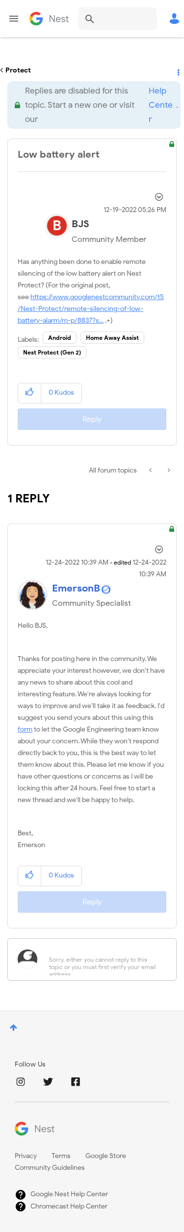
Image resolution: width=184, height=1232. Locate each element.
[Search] (118, 18)
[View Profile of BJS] (80, 224)
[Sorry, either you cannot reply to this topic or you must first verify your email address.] (104, 959)
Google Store (105, 1156)
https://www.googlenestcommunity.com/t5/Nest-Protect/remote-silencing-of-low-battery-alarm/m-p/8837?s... (91, 309)
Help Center (161, 105)
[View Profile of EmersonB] (76, 588)
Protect (18, 70)
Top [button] (13, 1027)
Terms (61, 1156)
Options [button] (177, 70)
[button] (29, 393)
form (25, 729)
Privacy (26, 1156)
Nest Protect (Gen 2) (52, 352)
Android (59, 337)
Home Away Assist (112, 337)
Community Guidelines (50, 1167)
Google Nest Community (49, 18)
